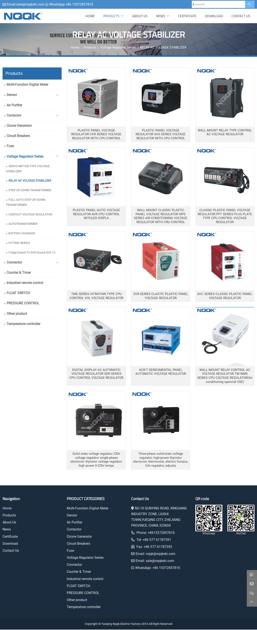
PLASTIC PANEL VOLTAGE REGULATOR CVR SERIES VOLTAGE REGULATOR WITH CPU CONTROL (96, 135)
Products (111, 16)
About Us (140, 16)
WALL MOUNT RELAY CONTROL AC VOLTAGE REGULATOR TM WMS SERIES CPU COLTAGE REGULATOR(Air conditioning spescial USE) (225, 376)
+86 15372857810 (79, 4)
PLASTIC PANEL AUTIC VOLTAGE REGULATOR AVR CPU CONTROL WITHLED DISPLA (96, 214)
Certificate (187, 16)
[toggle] (57, 95)
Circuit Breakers (18, 136)
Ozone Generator (19, 126)
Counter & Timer (19, 273)
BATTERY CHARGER (22, 233)
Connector (14, 263)
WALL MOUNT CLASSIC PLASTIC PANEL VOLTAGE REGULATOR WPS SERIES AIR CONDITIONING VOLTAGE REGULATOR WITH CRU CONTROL (160, 216)
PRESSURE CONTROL (23, 304)
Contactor (14, 116)
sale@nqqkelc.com (30, 4)
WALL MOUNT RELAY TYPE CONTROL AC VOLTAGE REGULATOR (225, 133)
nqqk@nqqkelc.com (160, 554)
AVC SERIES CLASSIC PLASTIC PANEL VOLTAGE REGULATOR (224, 296)
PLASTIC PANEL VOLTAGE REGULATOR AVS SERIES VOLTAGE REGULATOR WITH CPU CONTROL (161, 135)
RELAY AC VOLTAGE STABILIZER (30, 181)
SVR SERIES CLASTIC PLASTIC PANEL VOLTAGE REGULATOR (160, 296)
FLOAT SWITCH (18, 293)
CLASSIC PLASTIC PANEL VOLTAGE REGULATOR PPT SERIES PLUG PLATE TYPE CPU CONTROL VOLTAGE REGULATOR (225, 216)
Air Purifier (14, 106)
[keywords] (218, 4)
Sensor (12, 95)
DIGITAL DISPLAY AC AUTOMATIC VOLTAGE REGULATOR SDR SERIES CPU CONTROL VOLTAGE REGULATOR (96, 374)
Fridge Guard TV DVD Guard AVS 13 (32, 253)
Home (90, 16)
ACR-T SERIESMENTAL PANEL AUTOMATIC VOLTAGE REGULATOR (160, 372)
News (160, 16)
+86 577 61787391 (157, 540)
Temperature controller (23, 324)
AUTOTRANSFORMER (23, 224)
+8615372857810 (161, 533)
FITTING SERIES (19, 243)
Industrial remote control (25, 283)
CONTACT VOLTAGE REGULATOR (30, 215)
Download (214, 16)
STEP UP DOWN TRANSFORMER (30, 190)
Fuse (10, 146)
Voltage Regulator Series (25, 157)
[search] (249, 4)
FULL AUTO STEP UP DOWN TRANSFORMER (25, 202)
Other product (17, 314)
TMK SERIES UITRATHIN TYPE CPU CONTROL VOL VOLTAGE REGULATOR (96, 296)
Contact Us (240, 16)
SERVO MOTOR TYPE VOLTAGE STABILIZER (28, 169)
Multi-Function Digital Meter (27, 85)
